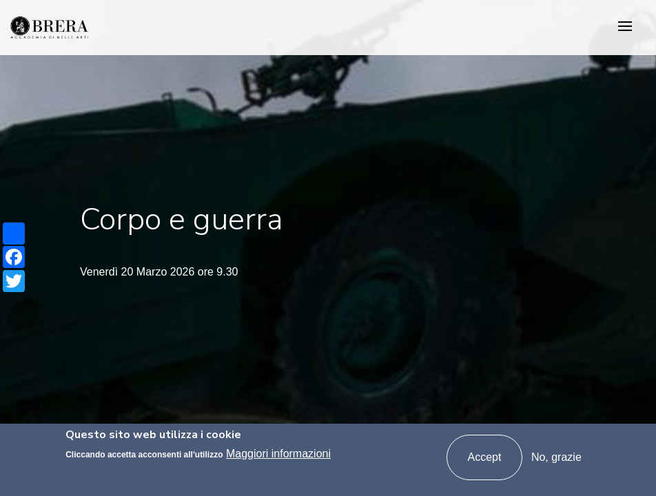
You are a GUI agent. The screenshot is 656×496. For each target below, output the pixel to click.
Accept (485, 458)
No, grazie (556, 458)
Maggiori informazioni (278, 455)
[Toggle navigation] (625, 27)
